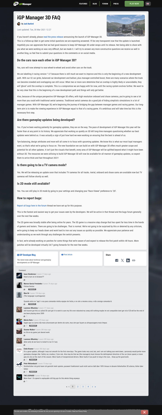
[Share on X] (122, 260)
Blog (95, 4)
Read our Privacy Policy (79, 411)
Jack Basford (29, 24)
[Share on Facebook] (117, 260)
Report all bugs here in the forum (32, 205)
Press (116, 4)
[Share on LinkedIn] (128, 260)
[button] (133, 260)
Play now (134, 3)
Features (83, 4)
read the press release (53, 36)
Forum (105, 4)
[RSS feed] (18, 255)
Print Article (66, 255)
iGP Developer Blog (27, 255)
